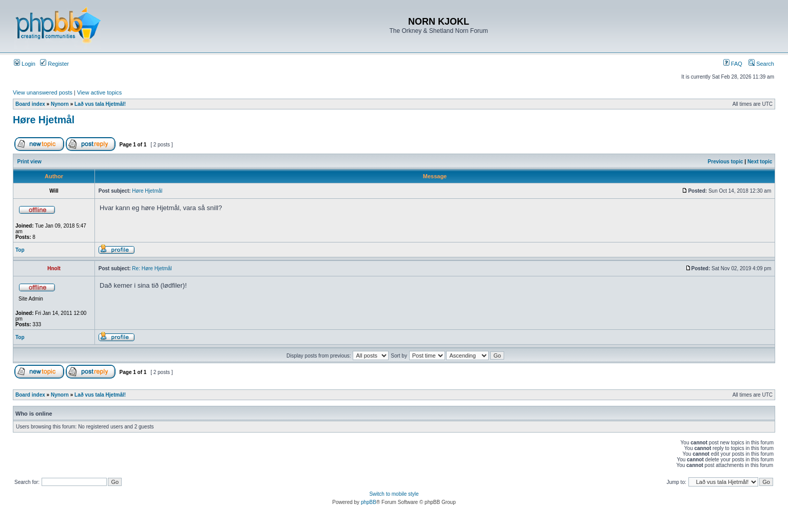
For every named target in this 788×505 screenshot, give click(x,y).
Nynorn (60, 104)
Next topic (759, 161)
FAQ (732, 64)
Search (761, 64)
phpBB (368, 502)
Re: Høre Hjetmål (151, 268)
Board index (30, 104)
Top (20, 250)
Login (24, 64)
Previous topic (725, 161)
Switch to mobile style (393, 494)
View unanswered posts (42, 92)
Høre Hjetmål (43, 119)
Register (54, 64)
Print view (29, 161)
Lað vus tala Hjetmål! (100, 104)
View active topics (99, 92)
